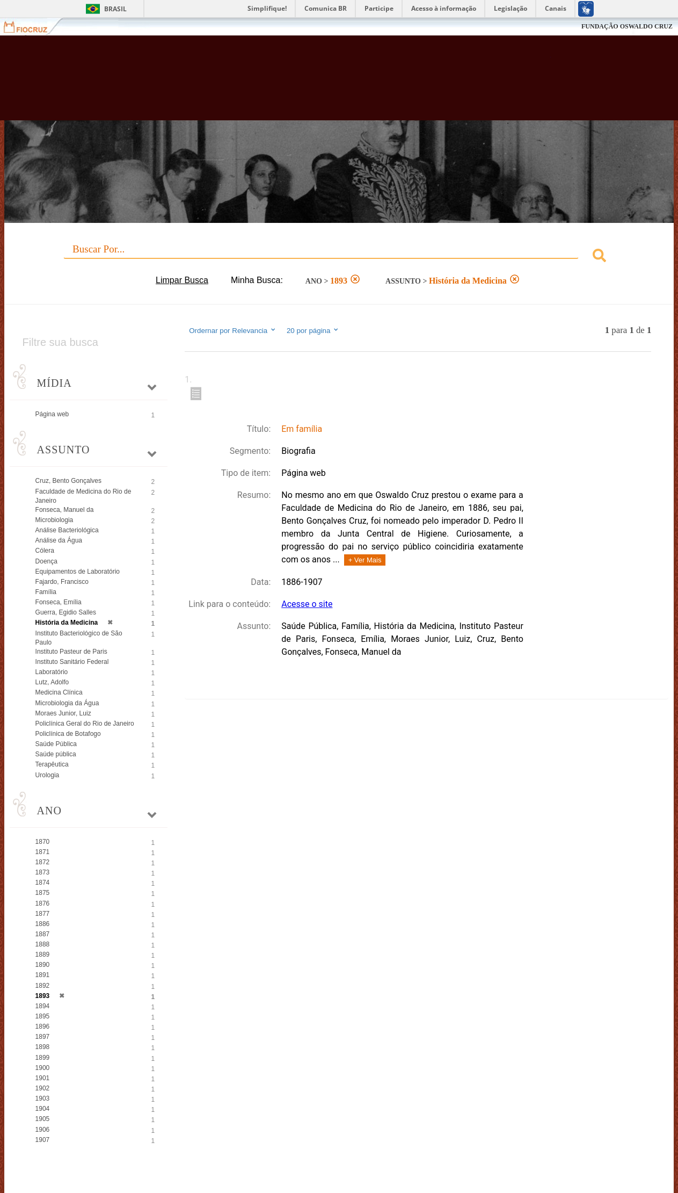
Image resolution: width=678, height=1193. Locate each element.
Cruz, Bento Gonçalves (68, 481)
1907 (42, 1140)
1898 (42, 1047)
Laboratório (51, 672)
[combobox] (339, 257)
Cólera (44, 550)
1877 (42, 913)
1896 (42, 1026)
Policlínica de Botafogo (68, 734)
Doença (46, 561)
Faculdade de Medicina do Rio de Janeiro (83, 496)
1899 (42, 1057)
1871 (42, 852)
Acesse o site (306, 604)
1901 (42, 1078)
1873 (42, 872)
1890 (42, 964)
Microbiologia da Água (67, 703)
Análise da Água (58, 540)
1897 (42, 1036)
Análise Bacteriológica (67, 530)
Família (45, 592)
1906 (42, 1129)
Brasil (115, 8)
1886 (42, 924)
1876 (42, 903)
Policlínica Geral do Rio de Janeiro (84, 723)
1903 (42, 1098)
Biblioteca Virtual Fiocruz (297, 83)
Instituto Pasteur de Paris (71, 651)
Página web (52, 414)
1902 (42, 1088)
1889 (42, 954)
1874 (42, 882)
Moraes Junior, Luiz (63, 713)
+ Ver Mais (365, 560)
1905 (42, 1119)
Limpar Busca (182, 280)
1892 (42, 985)
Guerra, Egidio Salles (65, 612)
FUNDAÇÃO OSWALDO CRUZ (627, 26)
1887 (42, 934)
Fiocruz (32, 26)
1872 (42, 862)
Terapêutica (52, 764)
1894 (42, 1006)
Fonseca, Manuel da (64, 510)
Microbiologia (54, 520)
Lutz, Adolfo (52, 682)
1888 (42, 944)
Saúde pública (55, 754)
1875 (42, 892)
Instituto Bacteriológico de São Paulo (78, 638)
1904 (42, 1108)
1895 (42, 1016)
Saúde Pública (56, 744)
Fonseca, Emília (58, 602)
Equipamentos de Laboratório (77, 571)
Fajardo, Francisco (62, 581)
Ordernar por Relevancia (232, 330)
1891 (42, 975)
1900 (42, 1068)
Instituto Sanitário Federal (72, 662)
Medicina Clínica (59, 692)
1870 (42, 841)
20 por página (313, 330)
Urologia (47, 775)
